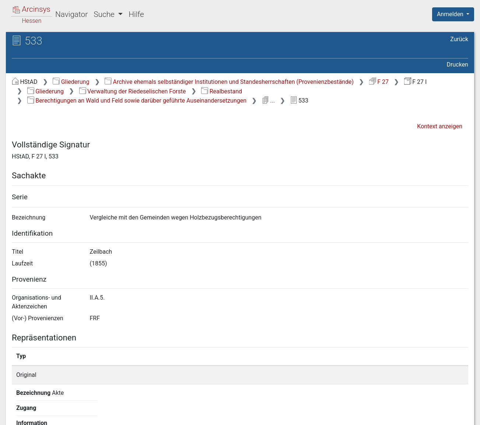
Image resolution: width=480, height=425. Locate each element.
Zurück (459, 39)
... (268, 100)
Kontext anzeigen (439, 126)
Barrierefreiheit (401, 415)
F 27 (379, 81)
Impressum (455, 415)
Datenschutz (345, 415)
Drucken (457, 64)
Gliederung (71, 81)
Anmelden (451, 14)
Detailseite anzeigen (360, 374)
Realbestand (221, 91)
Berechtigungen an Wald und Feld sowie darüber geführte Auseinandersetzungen (136, 100)
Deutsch (44, 409)
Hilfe (136, 14)
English (17, 409)
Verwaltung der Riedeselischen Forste (132, 91)
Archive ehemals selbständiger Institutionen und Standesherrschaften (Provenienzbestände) (229, 81)
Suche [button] (105, 14)
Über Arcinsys (290, 415)
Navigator (71, 14)
